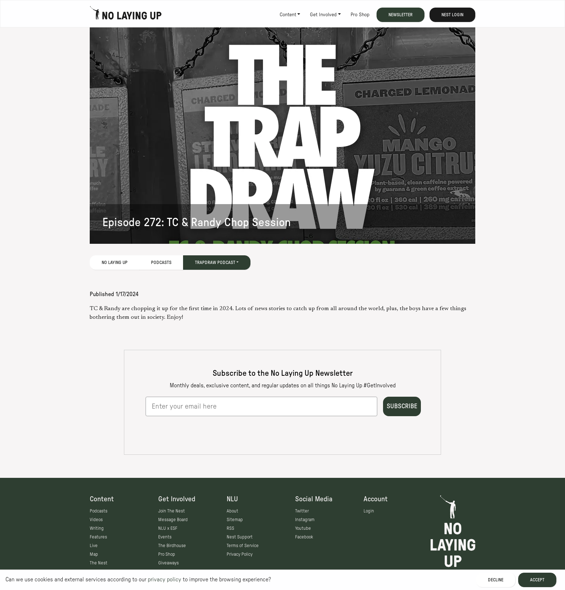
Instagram (305, 520)
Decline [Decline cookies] (495, 580)
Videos (96, 520)
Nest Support (240, 537)
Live (94, 545)
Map (94, 554)
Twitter (302, 511)
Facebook (304, 537)
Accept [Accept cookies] (537, 580)
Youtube (303, 528)
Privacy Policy (240, 554)
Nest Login (452, 15)
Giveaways (168, 563)
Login (369, 511)
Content (288, 14)
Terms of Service (243, 545)
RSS (230, 528)
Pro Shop (360, 14)
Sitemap (235, 520)
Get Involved (323, 14)
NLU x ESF (167, 528)
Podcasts (161, 262)
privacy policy (164, 579)
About (232, 511)
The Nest (98, 563)
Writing (97, 528)
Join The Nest (171, 511)
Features (98, 537)
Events (165, 537)
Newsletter (400, 15)
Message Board (173, 520)
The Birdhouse (172, 545)
